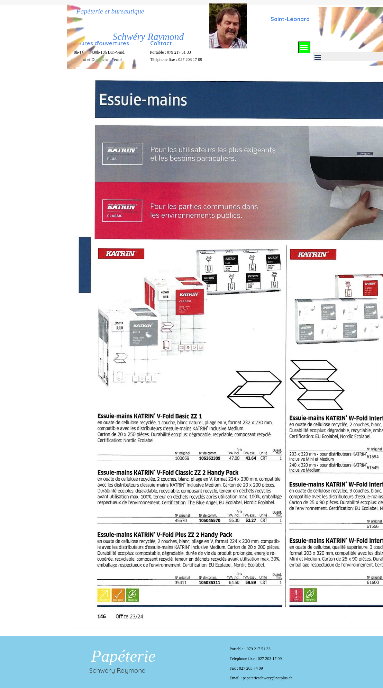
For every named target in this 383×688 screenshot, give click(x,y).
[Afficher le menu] (304, 47)
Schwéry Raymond (148, 36)
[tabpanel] (290, 19)
